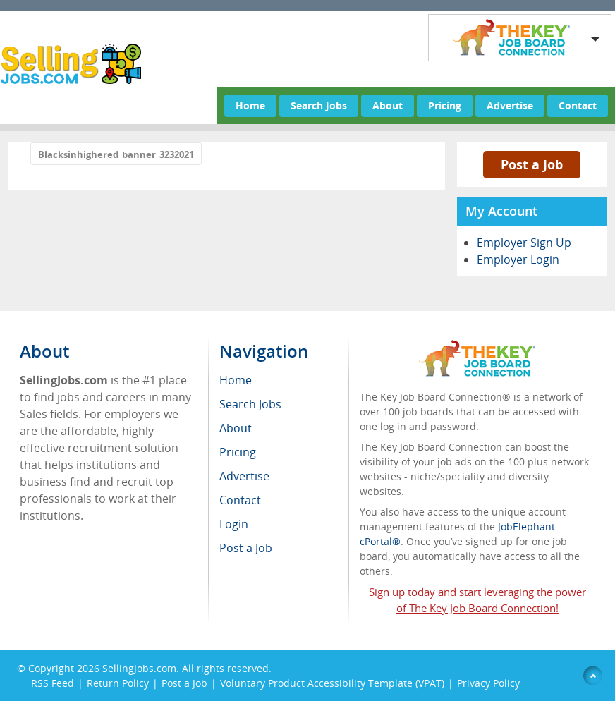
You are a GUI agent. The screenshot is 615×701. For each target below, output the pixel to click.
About (387, 105)
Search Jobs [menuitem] (250, 404)
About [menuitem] (235, 428)
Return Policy (118, 683)
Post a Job (532, 164)
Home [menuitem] (235, 380)
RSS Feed (52, 683)
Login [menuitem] (233, 524)
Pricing (444, 105)
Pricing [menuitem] (237, 452)
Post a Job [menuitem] (245, 548)
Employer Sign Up (524, 242)
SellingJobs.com (139, 668)
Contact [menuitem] (240, 500)
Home (250, 105)
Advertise (510, 105)
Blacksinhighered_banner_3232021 (116, 154)
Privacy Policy (490, 683)
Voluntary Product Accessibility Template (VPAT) (332, 683)
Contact (578, 105)
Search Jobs (319, 105)
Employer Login (518, 259)
